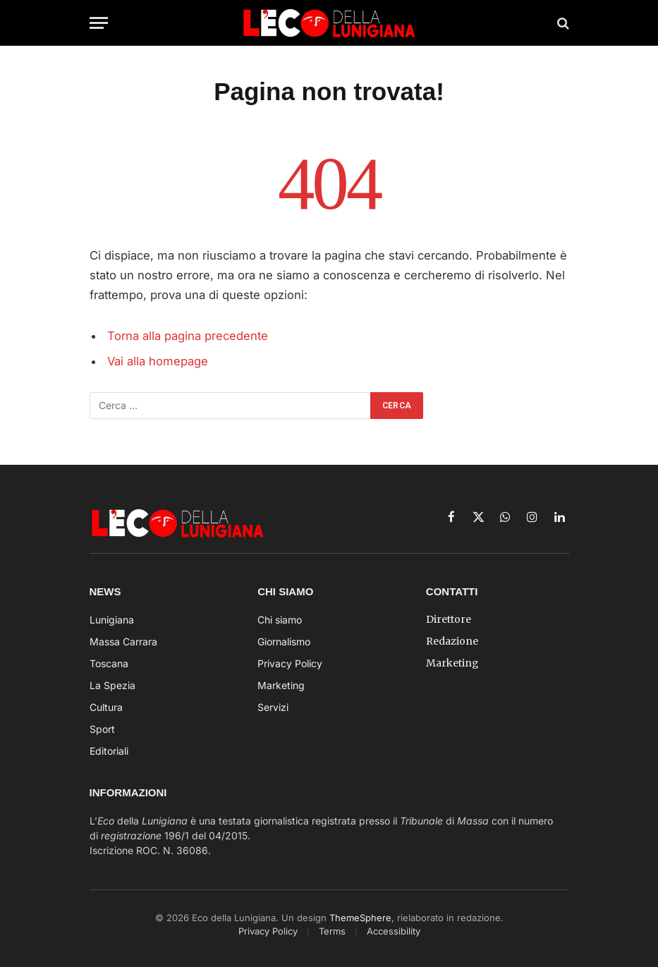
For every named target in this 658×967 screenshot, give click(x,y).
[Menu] (99, 23)
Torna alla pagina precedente (187, 336)
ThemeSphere (360, 917)
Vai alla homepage (157, 361)
